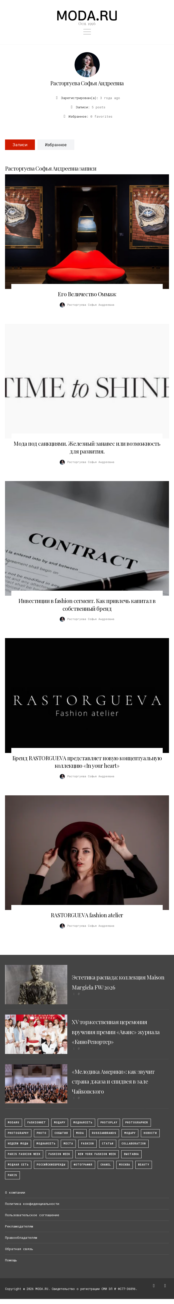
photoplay (108, 1122)
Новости (150, 1133)
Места (68, 1143)
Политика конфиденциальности (32, 1203)
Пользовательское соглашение (32, 1215)
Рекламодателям (19, 1226)
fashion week (59, 1154)
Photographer (136, 1122)
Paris (12, 1175)
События (61, 1133)
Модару (130, 1133)
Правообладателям (21, 1237)
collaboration (134, 1143)
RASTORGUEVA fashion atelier (87, 915)
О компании (15, 1192)
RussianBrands (104, 1133)
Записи (20, 144)
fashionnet (36, 1122)
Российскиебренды (51, 1164)
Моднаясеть (45, 1143)
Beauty (143, 1164)
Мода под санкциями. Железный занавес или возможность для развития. (87, 447)
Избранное (56, 144)
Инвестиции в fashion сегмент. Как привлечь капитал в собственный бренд (87, 604)
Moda (80, 1133)
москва (124, 1164)
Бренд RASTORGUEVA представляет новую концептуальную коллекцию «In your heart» (87, 762)
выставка (131, 1154)
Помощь (11, 1260)
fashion (87, 1143)
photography (18, 1133)
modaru (13, 1122)
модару (59, 1122)
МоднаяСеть (82, 1122)
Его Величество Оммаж (87, 294)
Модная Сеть (18, 1164)
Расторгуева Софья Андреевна (87, 83)
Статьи (107, 1143)
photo (41, 1133)
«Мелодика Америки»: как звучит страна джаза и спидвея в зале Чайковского (113, 1081)
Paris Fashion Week (24, 1154)
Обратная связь (19, 1249)
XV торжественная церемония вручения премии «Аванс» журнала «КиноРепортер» (115, 1031)
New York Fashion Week (97, 1154)
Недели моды (18, 1143)
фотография (83, 1164)
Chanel (105, 1164)
